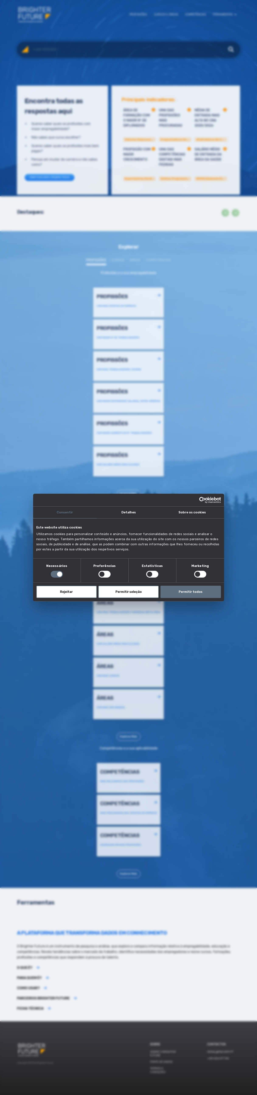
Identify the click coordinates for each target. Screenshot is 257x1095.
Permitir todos (190, 592)
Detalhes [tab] (128, 512)
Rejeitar (66, 592)
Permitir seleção (128, 592)
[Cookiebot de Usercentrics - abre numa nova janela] (202, 500)
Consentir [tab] (65, 512)
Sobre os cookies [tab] (192, 512)
